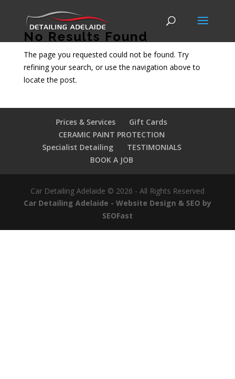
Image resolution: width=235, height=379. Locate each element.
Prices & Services (85, 122)
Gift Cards (148, 122)
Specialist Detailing (77, 147)
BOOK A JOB (111, 160)
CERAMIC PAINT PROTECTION (111, 134)
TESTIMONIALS (154, 147)
